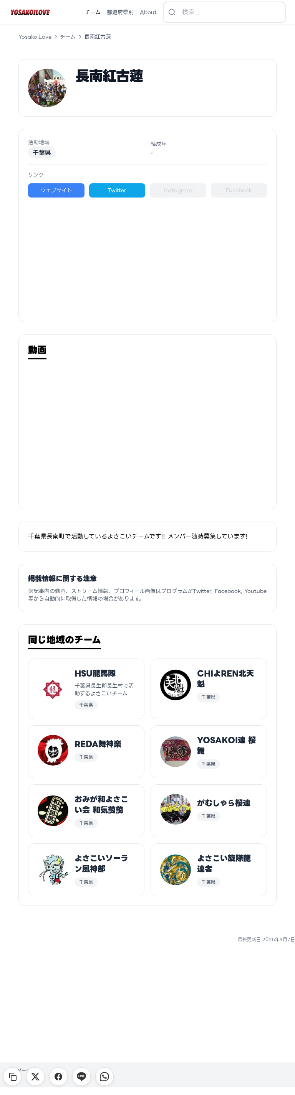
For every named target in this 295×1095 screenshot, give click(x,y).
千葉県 (42, 152)
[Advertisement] (147, 255)
